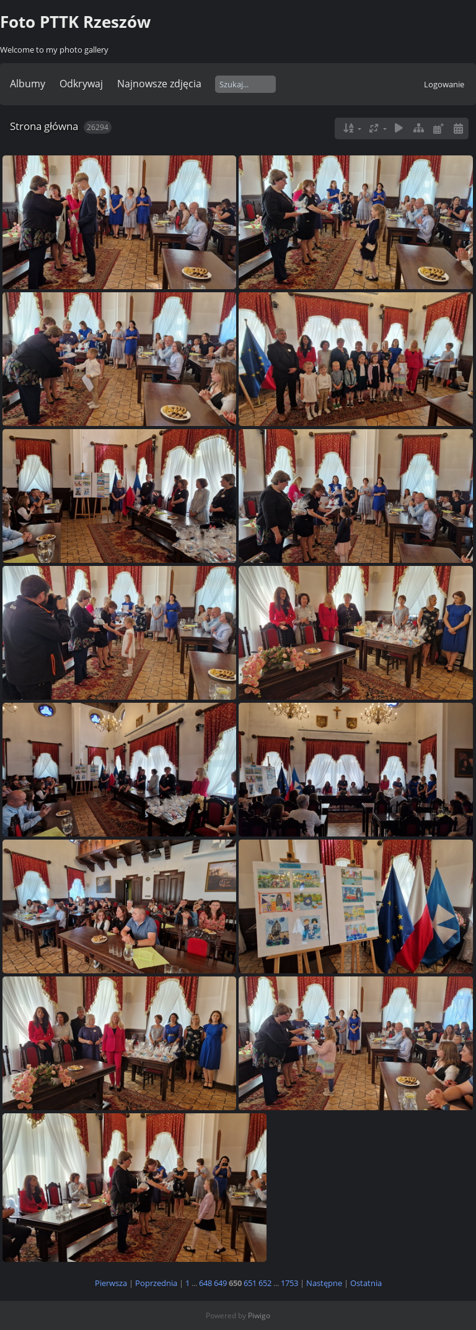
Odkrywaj (81, 83)
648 (205, 1283)
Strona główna (44, 126)
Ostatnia (366, 1283)
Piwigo (259, 1315)
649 (220, 1283)
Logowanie (444, 84)
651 (250, 1283)
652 (264, 1283)
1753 (289, 1283)
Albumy (27, 83)
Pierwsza (111, 1283)
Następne (324, 1283)
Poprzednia (156, 1283)
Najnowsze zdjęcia (159, 83)
